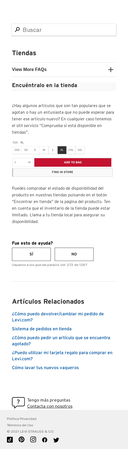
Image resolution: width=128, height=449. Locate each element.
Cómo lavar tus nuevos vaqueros (45, 368)
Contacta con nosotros (49, 406)
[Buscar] (63, 30)
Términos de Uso (20, 425)
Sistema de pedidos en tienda (42, 329)
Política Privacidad (21, 419)
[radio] (31, 254)
